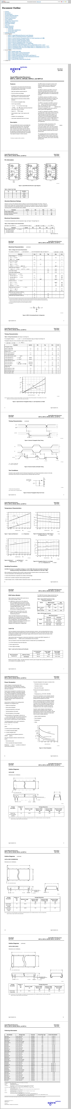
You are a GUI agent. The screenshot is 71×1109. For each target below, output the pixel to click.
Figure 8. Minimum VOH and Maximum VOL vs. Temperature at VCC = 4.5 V (26, 44)
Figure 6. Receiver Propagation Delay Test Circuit (20, 42)
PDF (62, 1)
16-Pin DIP (10, 28)
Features (7, 11)
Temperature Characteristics (11, 20)
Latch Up (7, 24)
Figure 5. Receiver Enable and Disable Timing (19, 40)
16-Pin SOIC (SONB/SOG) (14, 30)
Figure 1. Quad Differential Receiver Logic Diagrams (20, 35)
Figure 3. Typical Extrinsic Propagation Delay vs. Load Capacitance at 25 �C (26, 38)
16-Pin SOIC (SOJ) (12, 31)
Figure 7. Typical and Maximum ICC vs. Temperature (20, 43)
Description (8, 12)
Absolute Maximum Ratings (11, 15)
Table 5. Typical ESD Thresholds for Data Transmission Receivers (23, 56)
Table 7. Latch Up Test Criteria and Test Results (19, 59)
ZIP (66, 1)
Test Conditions (8, 19)
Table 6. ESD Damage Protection (16, 57)
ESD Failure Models (10, 23)
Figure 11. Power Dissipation (15, 48)
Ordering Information (10, 32)
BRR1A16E (39, 1)
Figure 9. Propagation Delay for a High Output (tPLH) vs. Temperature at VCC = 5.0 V (28, 46)
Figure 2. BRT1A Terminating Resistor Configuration (20, 36)
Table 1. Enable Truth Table (14, 51)
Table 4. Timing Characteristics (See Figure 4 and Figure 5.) (22, 55)
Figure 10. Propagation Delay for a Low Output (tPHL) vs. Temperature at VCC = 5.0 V (28, 47)
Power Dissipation (9, 26)
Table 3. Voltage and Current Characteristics (18, 54)
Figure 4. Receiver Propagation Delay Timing (18, 39)
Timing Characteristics (10, 18)
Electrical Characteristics (11, 16)
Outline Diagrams (9, 27)
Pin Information (8, 14)
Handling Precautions (10, 22)
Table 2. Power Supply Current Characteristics (19, 52)
